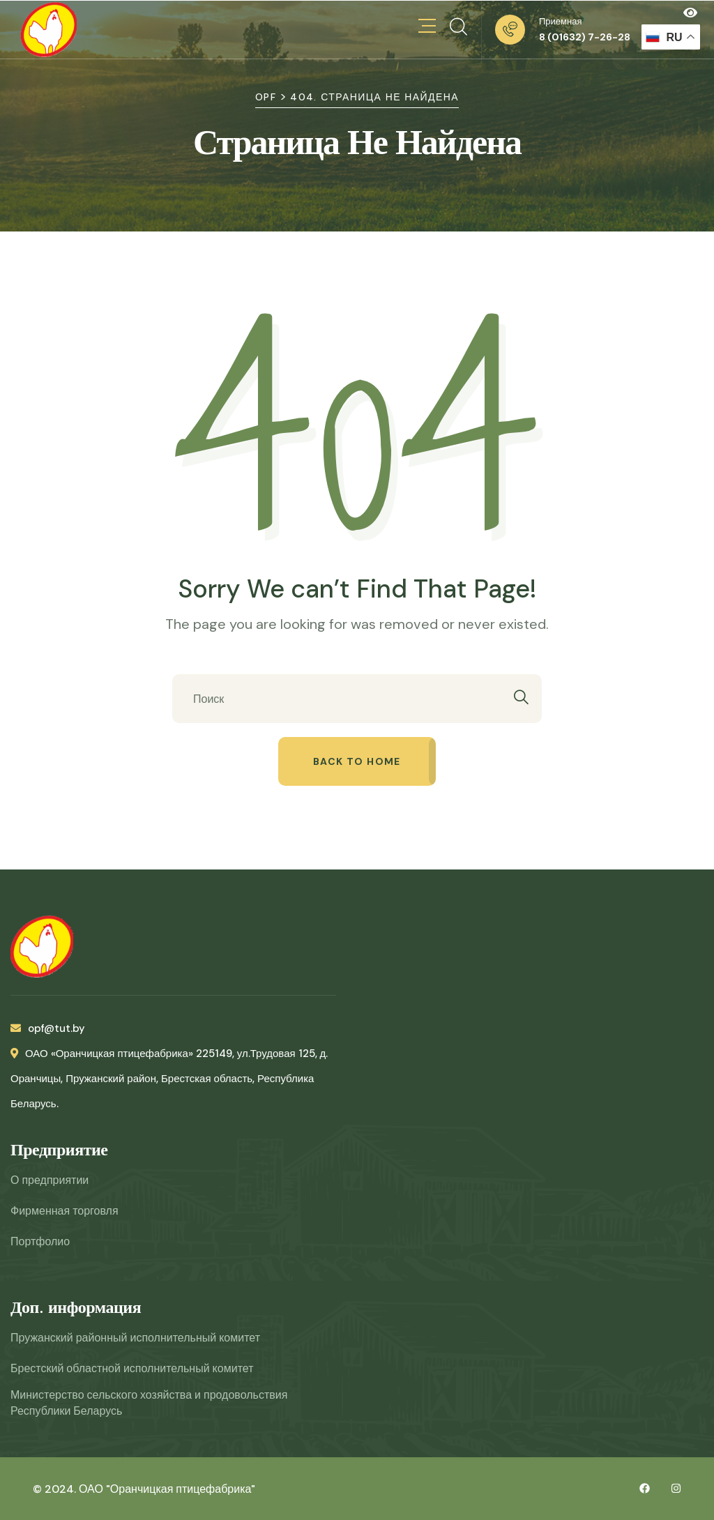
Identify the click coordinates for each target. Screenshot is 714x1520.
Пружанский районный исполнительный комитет (135, 1337)
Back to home (357, 761)
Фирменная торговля (64, 1210)
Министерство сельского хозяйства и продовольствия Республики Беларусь (148, 1403)
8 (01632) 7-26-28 (584, 37)
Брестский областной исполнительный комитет (131, 1368)
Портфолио (40, 1241)
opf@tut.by (47, 1028)
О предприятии (49, 1180)
